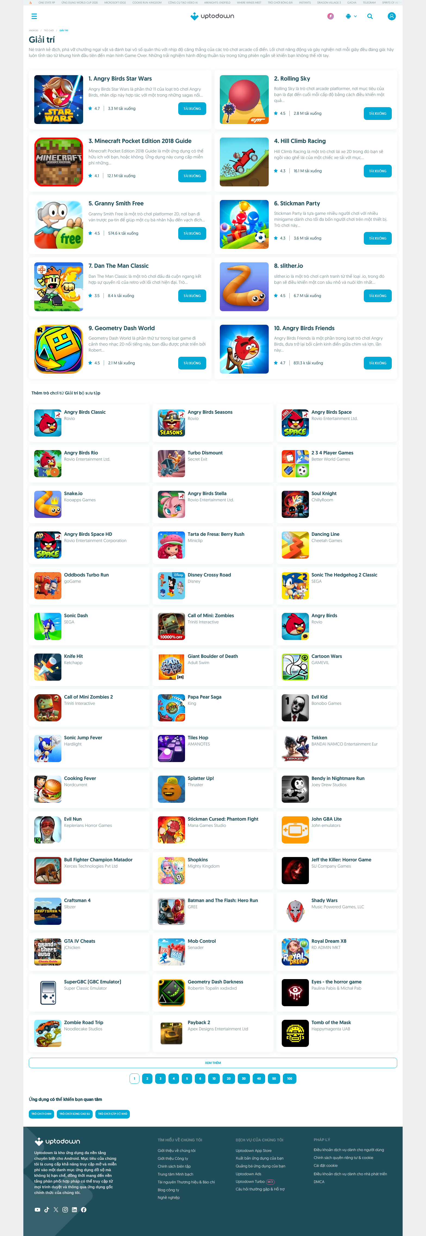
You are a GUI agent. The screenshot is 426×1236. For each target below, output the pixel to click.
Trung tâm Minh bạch (175, 1174)
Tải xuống (192, 109)
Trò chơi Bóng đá (280, 2)
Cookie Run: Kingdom (147, 2)
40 (259, 1078)
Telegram (369, 2)
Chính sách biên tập (174, 1166)
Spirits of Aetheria (394, 2)
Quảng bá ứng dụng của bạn (260, 1166)
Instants (305, 2)
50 (274, 1078)
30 (244, 1078)
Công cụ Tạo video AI (183, 2)
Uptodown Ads (248, 1173)
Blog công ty (168, 1189)
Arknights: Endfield (217, 2)
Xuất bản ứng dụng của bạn (260, 1158)
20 (228, 1078)
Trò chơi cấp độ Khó (112, 1114)
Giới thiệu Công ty (173, 1158)
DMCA (319, 1181)
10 (213, 1078)
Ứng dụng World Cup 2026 (80, 2)
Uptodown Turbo (255, 1181)
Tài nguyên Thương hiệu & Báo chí (186, 1182)
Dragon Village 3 (329, 2)
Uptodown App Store (254, 1150)
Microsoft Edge (115, 2)
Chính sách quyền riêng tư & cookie (343, 1157)
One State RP (47, 2)
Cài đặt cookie (326, 1165)
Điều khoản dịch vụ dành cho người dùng (349, 1149)
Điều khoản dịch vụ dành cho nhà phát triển (350, 1173)
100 (289, 1078)
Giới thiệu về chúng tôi (177, 1150)
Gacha (351, 2)
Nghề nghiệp (169, 1197)
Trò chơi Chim (41, 1114)
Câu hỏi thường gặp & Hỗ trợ (260, 1189)
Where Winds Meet (249, 2)
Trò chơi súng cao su (74, 1114)
